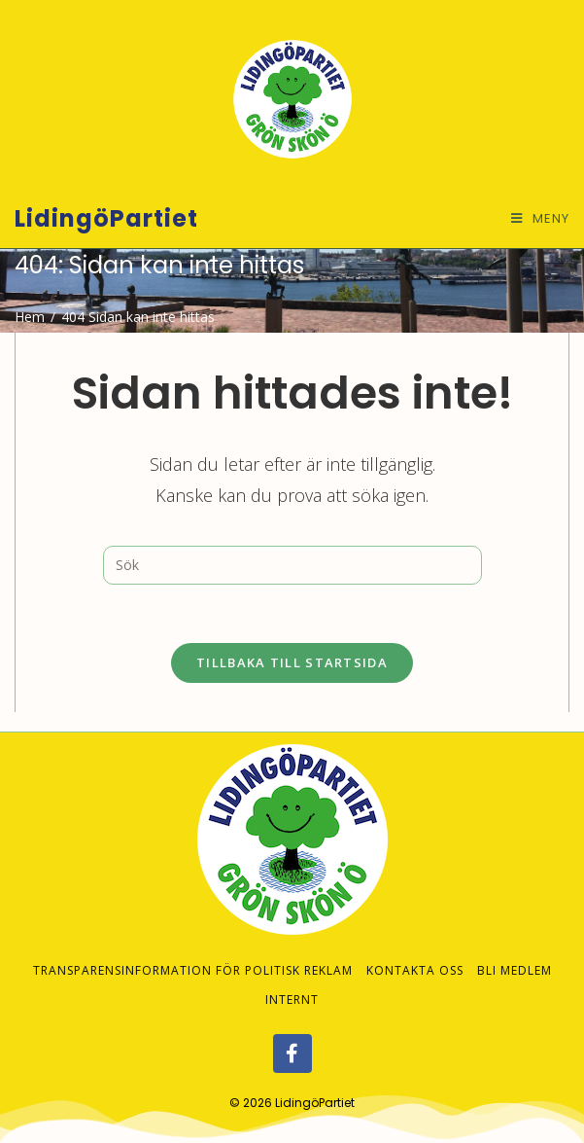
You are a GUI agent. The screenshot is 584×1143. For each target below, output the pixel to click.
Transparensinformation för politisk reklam (193, 951)
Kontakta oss (415, 951)
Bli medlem (514, 951)
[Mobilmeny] (540, 218)
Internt (292, 980)
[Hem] (30, 316)
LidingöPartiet (106, 218)
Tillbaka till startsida (292, 662)
